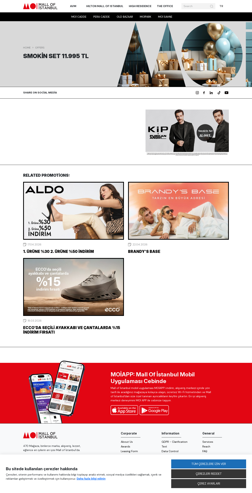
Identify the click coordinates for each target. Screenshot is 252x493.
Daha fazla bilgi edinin (91, 478)
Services (207, 442)
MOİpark (145, 16)
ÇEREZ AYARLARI (208, 484)
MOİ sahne (165, 16)
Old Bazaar (125, 16)
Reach (206, 446)
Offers (40, 47)
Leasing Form (129, 451)
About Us (127, 442)
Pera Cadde (101, 16)
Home (27, 47)
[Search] (195, 6)
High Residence (140, 6)
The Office (165, 6)
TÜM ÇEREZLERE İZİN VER (208, 464)
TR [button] (221, 6)
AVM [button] (73, 6)
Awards (125, 446)
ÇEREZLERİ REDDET (209, 474)
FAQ (204, 451)
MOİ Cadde (78, 16)
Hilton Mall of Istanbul (104, 6)
